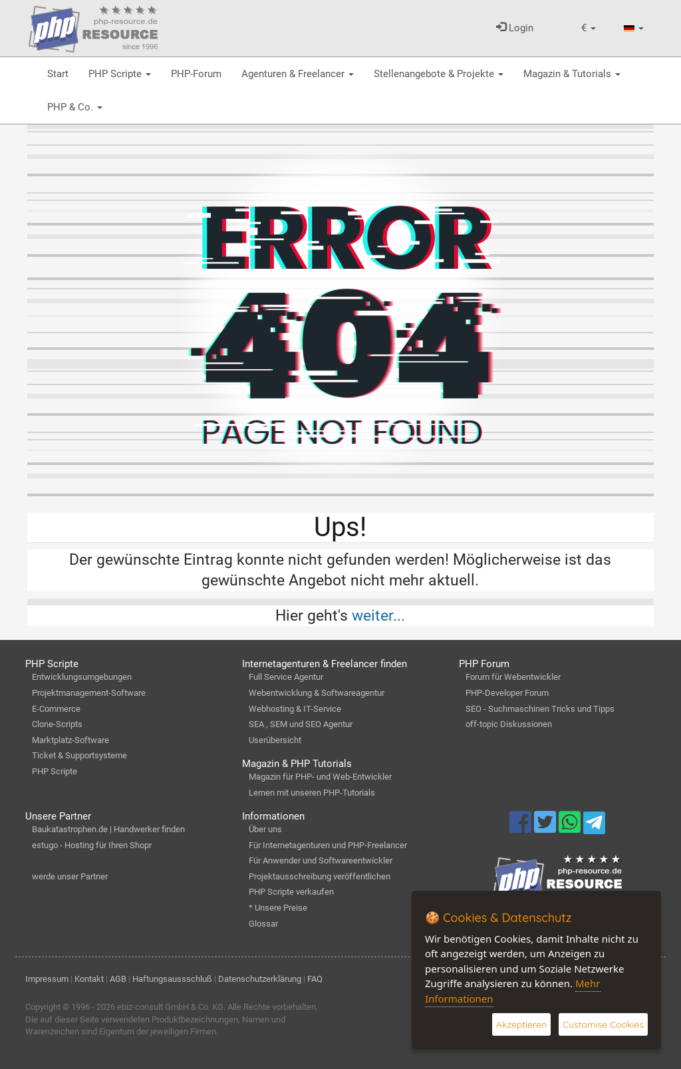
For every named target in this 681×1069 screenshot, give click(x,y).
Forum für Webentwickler (513, 677)
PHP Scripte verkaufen (291, 892)
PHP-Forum (196, 74)
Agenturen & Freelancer (297, 74)
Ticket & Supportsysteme (79, 755)
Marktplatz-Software (70, 740)
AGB (118, 979)
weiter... (378, 615)
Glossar (263, 924)
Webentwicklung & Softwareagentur (316, 693)
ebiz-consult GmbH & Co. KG (170, 1007)
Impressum (46, 979)
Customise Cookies (603, 1024)
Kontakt (89, 979)
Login (514, 28)
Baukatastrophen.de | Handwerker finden (108, 829)
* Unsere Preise (278, 908)
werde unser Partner (70, 876)
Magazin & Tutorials (571, 74)
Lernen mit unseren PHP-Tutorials (312, 793)
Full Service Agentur (286, 677)
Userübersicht (275, 740)
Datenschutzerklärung (259, 979)
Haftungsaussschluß (172, 979)
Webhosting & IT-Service (295, 709)
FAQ (315, 979)
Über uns (265, 829)
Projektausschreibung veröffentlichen (319, 876)
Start (57, 74)
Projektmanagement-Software (89, 693)
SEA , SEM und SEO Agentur (300, 724)
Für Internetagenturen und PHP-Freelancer (328, 845)
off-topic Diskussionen (509, 724)
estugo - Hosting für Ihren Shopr (92, 845)
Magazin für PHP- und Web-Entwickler (320, 777)
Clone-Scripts (57, 724)
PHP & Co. (74, 107)
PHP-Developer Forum (507, 693)
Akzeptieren (521, 1024)
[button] (588, 28)
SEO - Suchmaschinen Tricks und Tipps (540, 709)
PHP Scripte (119, 74)
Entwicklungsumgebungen (82, 677)
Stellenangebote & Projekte (438, 74)
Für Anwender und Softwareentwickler (320, 860)
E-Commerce (56, 709)
